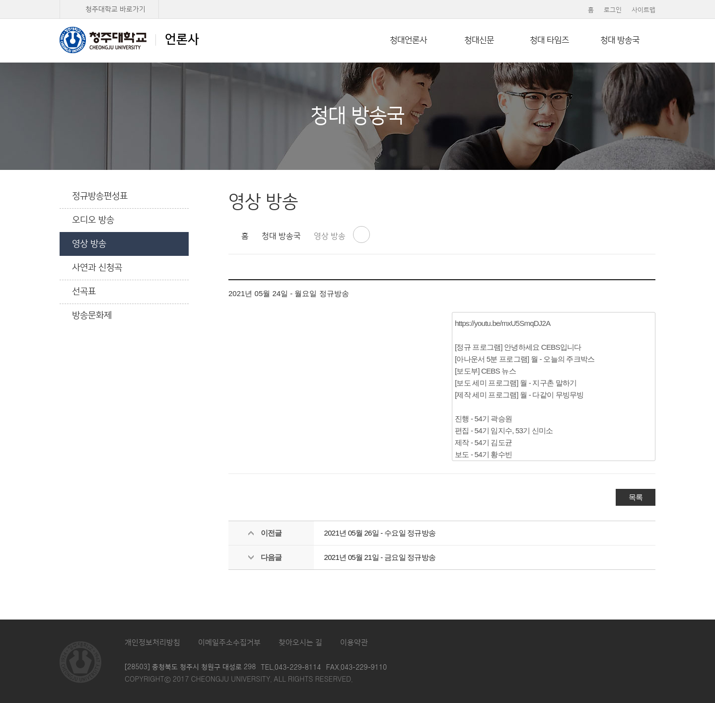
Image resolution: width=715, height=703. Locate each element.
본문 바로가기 (357, 0)
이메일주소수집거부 (229, 642)
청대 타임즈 (549, 40)
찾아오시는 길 (300, 642)
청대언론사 (408, 40)
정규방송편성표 (100, 196)
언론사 (129, 39)
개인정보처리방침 (152, 642)
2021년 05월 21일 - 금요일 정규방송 (380, 557)
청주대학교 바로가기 (115, 9)
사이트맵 (643, 9)
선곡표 (84, 292)
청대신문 (479, 40)
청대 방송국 (620, 40)
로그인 (613, 9)
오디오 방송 (93, 220)
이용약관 (354, 642)
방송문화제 (92, 315)
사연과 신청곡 (97, 268)
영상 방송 (89, 244)
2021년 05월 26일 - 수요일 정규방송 (380, 533)
